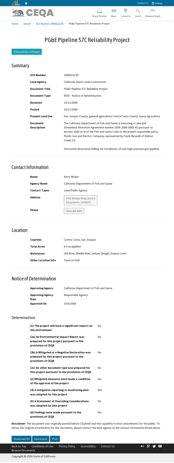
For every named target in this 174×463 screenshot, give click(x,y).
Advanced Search (153, 12)
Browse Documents (23, 451)
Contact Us (142, 2)
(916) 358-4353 (74, 211)
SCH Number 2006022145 (50, 24)
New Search (40, 439)
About (113, 12)
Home (15, 24)
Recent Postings (100, 12)
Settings (157, 3)
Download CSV (21, 439)
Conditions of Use (42, 447)
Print (55, 439)
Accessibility (88, 447)
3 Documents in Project (27, 52)
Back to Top (19, 447)
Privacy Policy (67, 447)
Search (138, 12)
